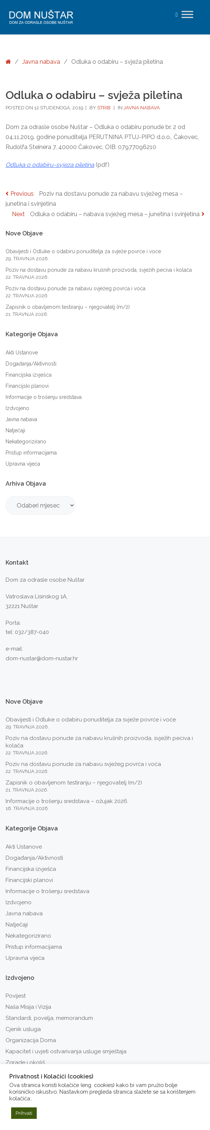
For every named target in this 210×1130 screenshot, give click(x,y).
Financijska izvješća (29, 375)
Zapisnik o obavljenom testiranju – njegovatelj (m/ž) (68, 307)
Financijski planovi (27, 386)
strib (104, 107)
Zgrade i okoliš (25, 1062)
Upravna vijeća (23, 464)
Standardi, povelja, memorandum (49, 1018)
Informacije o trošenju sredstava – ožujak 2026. (67, 801)
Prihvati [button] (24, 1113)
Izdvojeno (17, 408)
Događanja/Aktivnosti (31, 364)
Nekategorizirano (26, 442)
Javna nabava (41, 61)
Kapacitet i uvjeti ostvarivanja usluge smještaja (66, 1051)
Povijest (16, 995)
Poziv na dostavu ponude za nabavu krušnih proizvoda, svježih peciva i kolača (99, 270)
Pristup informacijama (31, 453)
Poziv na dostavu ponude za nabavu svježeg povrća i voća (75, 288)
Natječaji (15, 430)
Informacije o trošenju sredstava (44, 397)
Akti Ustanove (22, 353)
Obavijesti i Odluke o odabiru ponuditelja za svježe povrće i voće (83, 251)
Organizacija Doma (31, 1040)
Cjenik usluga (23, 1029)
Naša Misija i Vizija (28, 1007)
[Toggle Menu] (187, 14)
